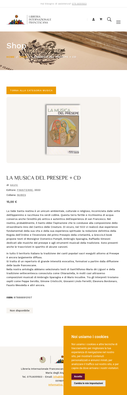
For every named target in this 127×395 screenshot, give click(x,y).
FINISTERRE (25, 190)
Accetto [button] (78, 376)
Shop (23, 56)
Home (10, 56)
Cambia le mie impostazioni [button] (88, 383)
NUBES (21, 195)
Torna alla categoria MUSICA (31, 90)
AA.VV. (14, 185)
